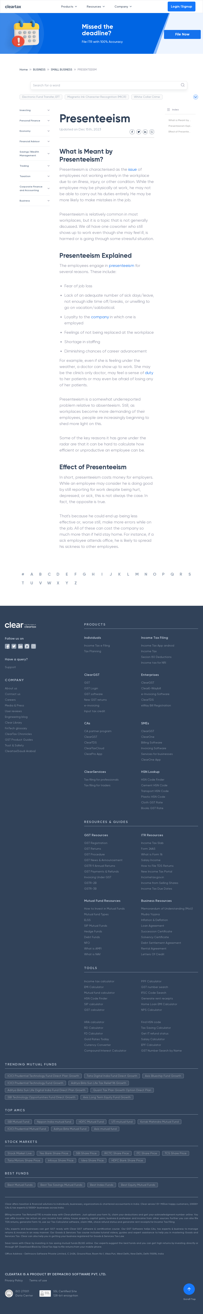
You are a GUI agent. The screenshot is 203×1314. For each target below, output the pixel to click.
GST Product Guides (19, 739)
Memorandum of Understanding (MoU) (167, 908)
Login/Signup (181, 6)
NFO (87, 942)
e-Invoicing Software (155, 694)
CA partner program (98, 731)
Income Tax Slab (152, 843)
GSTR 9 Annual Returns (99, 865)
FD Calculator (93, 1033)
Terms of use (38, 1280)
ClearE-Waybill (151, 688)
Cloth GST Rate (152, 802)
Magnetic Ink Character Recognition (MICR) (96, 96)
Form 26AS (148, 848)
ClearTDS (147, 699)
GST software (93, 694)
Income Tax (149, 651)
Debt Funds (92, 937)
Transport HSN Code (155, 791)
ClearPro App (93, 754)
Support (10, 667)
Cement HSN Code (154, 785)
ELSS (87, 920)
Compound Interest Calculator (105, 1050)
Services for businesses (157, 754)
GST (87, 682)
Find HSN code (151, 1022)
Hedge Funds (93, 931)
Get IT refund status (154, 1033)
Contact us (12, 694)
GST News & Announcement (103, 860)
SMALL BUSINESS (61, 69)
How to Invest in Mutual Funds (104, 908)
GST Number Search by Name (161, 1050)
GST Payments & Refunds (101, 871)
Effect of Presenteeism (181, 131)
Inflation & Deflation (154, 920)
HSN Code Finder (152, 779)
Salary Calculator (153, 1039)
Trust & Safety (14, 745)
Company (124, 6)
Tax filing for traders (97, 785)
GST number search (154, 987)
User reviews (13, 711)
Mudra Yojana (150, 914)
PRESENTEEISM (87, 69)
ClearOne (147, 736)
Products (70, 6)
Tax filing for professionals (101, 779)
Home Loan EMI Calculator (159, 1004)
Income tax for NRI (153, 662)
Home (24, 69)
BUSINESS (39, 69)
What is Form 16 (151, 854)
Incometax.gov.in (152, 877)
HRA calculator (94, 1022)
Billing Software (151, 742)
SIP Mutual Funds (95, 925)
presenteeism (121, 265)
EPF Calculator (151, 1044)
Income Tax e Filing (97, 645)
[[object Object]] (189, 1289)
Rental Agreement (153, 948)
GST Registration (95, 843)
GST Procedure (94, 854)
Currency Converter (97, 1044)
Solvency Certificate (155, 937)
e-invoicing (91, 705)
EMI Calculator (94, 987)
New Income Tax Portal (156, 871)
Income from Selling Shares (159, 882)
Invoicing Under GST (97, 877)
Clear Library (13, 722)
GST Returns (92, 848)
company (100, 317)
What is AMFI (93, 948)
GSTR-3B (90, 888)
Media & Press (14, 705)
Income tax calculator (99, 981)
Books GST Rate (152, 808)
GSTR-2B (90, 882)
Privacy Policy (14, 1280)
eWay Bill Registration (156, 705)
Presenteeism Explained (182, 125)
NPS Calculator (151, 1009)
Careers (10, 699)
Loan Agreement (152, 925)
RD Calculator (93, 1027)
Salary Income (151, 860)
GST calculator (94, 1009)
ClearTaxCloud (94, 748)
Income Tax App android (157, 645)
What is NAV (92, 954)
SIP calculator (93, 1004)
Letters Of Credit (152, 954)
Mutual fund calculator (99, 992)
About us (11, 688)
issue (132, 169)
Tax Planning (92, 651)
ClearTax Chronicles (18, 734)
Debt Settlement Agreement (161, 942)
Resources (96, 6)
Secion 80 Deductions (156, 657)
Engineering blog (16, 716)
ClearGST (147, 682)
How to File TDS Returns (157, 865)
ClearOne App (151, 759)
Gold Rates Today (96, 1039)
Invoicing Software (153, 748)
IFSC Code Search (153, 992)
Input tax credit (94, 711)
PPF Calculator (151, 981)
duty (149, 372)
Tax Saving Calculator (156, 1027)
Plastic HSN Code (153, 796)
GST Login (91, 688)
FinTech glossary (16, 728)
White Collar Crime (147, 96)
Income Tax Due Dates (156, 888)
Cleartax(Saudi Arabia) (20, 751)
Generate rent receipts (157, 998)
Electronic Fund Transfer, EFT (41, 96)
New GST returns (95, 699)
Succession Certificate (156, 931)
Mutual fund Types (96, 914)
